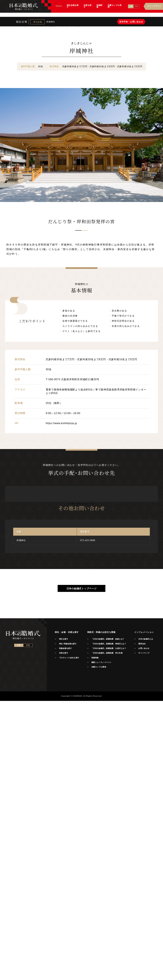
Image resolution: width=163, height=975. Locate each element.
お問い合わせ (143, 648)
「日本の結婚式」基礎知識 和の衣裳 (107, 653)
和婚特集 (95, 658)
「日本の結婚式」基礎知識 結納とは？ (107, 639)
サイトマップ (143, 653)
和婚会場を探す (65, 648)
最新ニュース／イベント (101, 662)
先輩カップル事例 (98, 667)
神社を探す (63, 639)
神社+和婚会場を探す (68, 644)
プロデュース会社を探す (69, 658)
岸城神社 (50, 22)
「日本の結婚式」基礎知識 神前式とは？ (108, 644)
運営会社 (142, 644)
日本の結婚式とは (145, 639)
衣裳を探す (63, 653)
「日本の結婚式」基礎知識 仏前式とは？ (108, 648)
